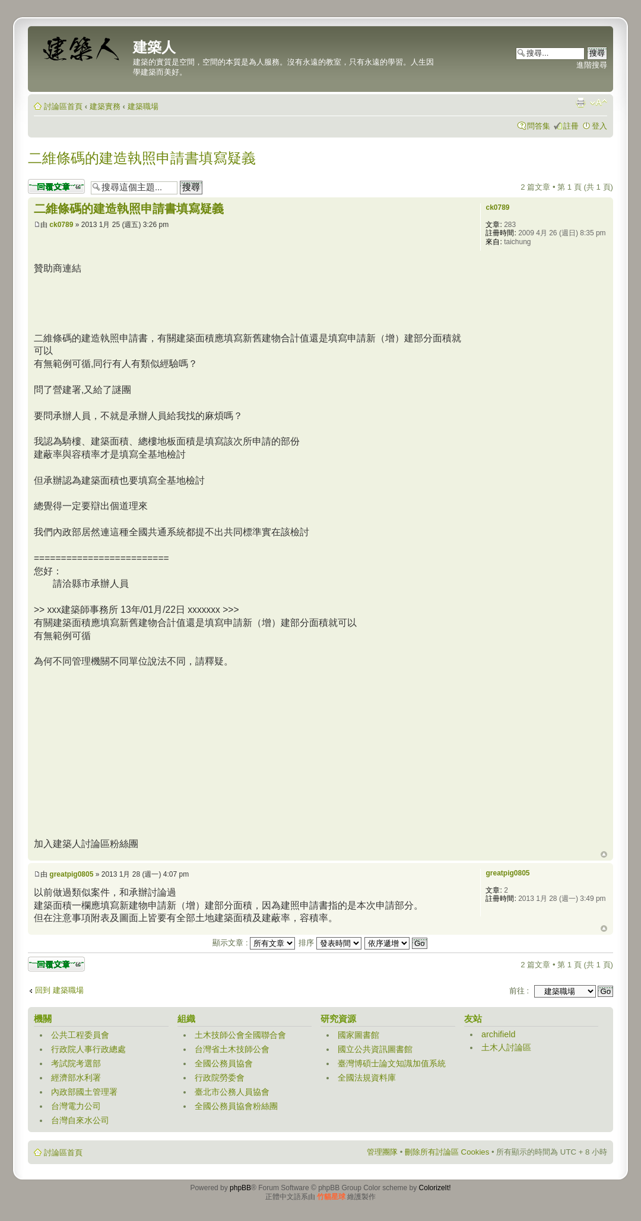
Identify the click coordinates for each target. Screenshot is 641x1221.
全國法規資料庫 (367, 1077)
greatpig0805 (71, 874)
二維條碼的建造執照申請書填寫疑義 (142, 158)
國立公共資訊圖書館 (375, 1049)
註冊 (571, 126)
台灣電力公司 (76, 1106)
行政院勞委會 (220, 1077)
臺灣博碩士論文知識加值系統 (392, 1063)
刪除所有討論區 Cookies (447, 1152)
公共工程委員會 (80, 1035)
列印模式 (580, 102)
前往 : (519, 990)
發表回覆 (56, 186)
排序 (330, 942)
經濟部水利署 (76, 1077)
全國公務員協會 (224, 1063)
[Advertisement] (250, 301)
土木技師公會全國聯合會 (240, 1035)
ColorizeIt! (435, 1188)
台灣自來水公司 (80, 1120)
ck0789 (61, 224)
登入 (599, 126)
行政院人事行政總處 (88, 1049)
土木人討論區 (506, 1047)
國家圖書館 (358, 1035)
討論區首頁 (63, 106)
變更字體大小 (598, 102)
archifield (498, 1034)
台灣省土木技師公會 (232, 1049)
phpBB (240, 1188)
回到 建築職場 (59, 990)
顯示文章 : (253, 942)
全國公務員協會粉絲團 (236, 1106)
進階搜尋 (591, 64)
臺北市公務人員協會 (232, 1092)
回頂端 (604, 855)
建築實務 (105, 106)
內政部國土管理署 (84, 1092)
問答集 (538, 126)
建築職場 (143, 106)
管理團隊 (382, 1152)
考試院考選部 (76, 1063)
